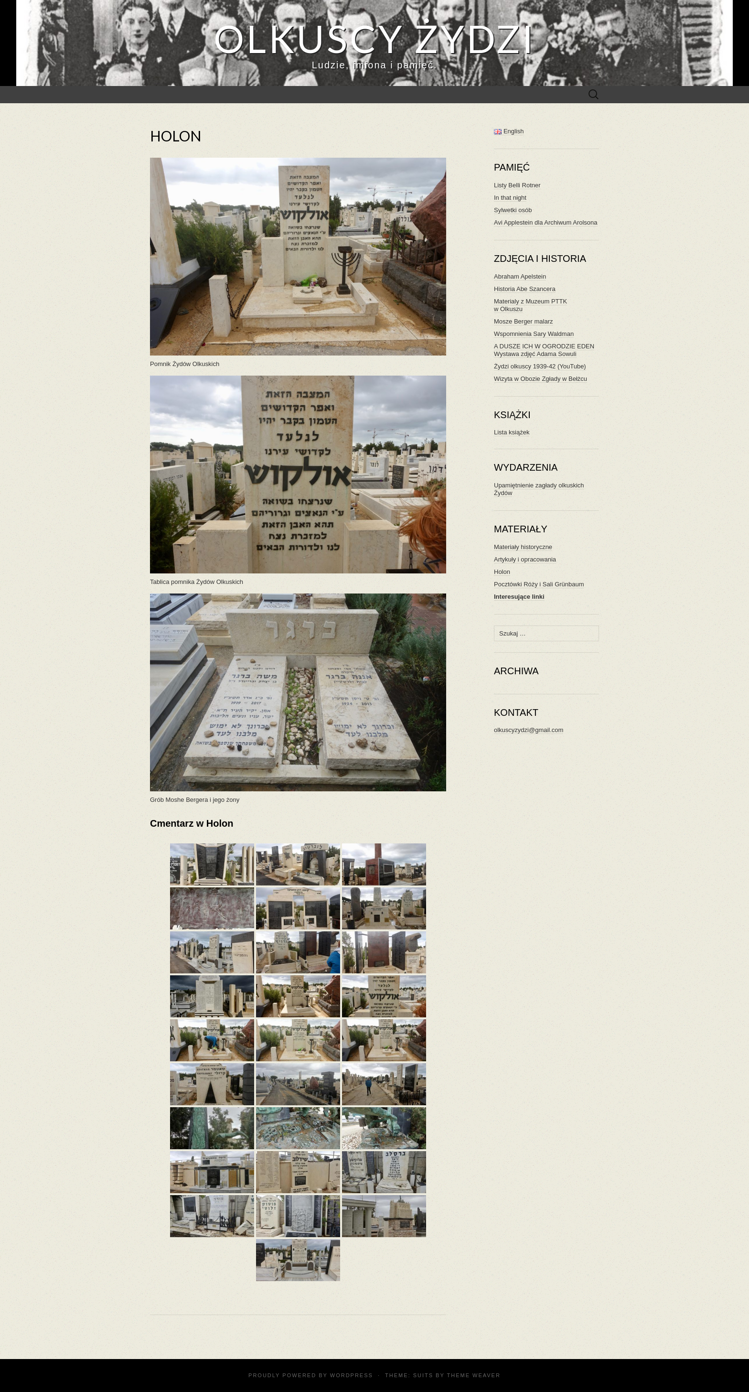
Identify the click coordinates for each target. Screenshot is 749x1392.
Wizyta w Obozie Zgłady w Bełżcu (540, 378)
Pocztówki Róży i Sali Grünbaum (539, 584)
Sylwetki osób (513, 210)
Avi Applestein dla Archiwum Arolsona (546, 222)
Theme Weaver (473, 1375)
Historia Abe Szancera (525, 288)
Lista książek (511, 432)
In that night (510, 197)
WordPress (351, 1375)
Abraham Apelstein (520, 276)
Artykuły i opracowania (525, 559)
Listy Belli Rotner (517, 185)
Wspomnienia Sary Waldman (534, 333)
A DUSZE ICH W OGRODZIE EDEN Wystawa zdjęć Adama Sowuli (544, 350)
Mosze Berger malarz (523, 321)
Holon (502, 571)
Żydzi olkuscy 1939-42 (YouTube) (540, 366)
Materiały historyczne (523, 546)
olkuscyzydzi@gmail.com (528, 730)
